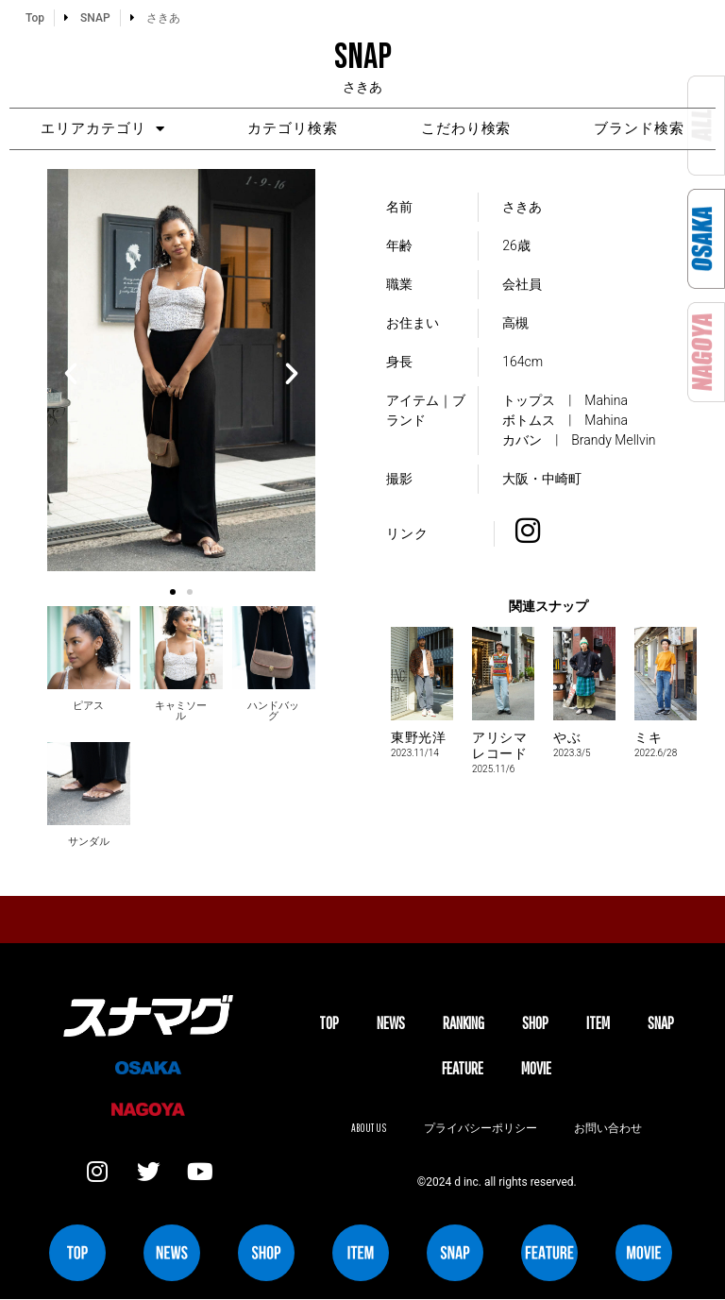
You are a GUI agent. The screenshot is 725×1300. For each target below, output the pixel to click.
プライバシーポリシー (480, 1129)
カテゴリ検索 (291, 129)
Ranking (463, 1024)
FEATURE (462, 1068)
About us (368, 1129)
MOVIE (536, 1068)
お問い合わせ (609, 1129)
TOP (329, 1024)
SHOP (535, 1024)
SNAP (661, 1024)
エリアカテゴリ (99, 128)
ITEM (598, 1024)
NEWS (391, 1024)
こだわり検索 (467, 129)
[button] (71, 374)
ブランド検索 (643, 129)
